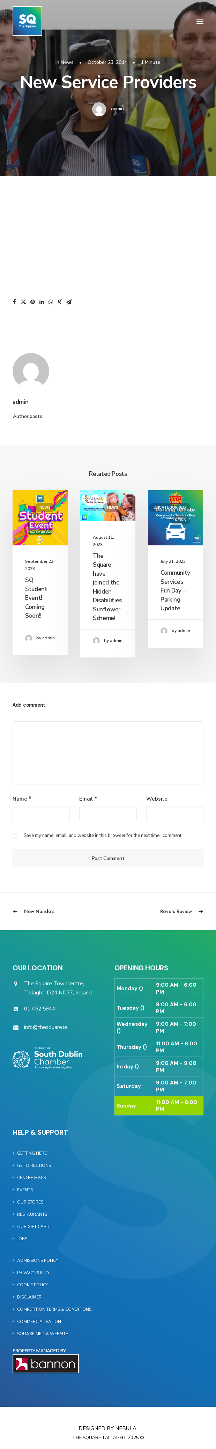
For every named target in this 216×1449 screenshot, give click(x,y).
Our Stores (30, 1202)
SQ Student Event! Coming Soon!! (36, 598)
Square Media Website (42, 1334)
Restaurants (32, 1214)
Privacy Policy (33, 1272)
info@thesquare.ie (45, 1027)
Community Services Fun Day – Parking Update (175, 590)
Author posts (27, 416)
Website (156, 798)
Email (88, 798)
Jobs (22, 1239)
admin (117, 108)
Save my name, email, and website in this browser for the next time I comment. (103, 835)
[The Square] (27, 21)
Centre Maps (31, 1177)
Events (25, 1190)
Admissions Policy (37, 1260)
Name (22, 798)
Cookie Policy (32, 1285)
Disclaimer (29, 1297)
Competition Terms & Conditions (54, 1309)
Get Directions (34, 1165)
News (67, 62)
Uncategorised (170, 507)
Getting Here (32, 1153)
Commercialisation (39, 1321)
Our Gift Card (33, 1226)
